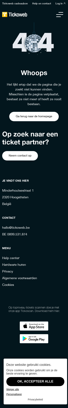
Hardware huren (14, 265)
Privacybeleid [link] (35, 399)
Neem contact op (20, 155)
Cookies (8, 285)
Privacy (7, 271)
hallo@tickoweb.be (16, 227)
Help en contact (41, 3)
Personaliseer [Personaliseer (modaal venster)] (14, 394)
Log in (60, 3)
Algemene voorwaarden (19, 278)
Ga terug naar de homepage (34, 116)
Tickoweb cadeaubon (15, 3)
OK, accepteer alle (35, 381)
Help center (10, 258)
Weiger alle (12, 389)
